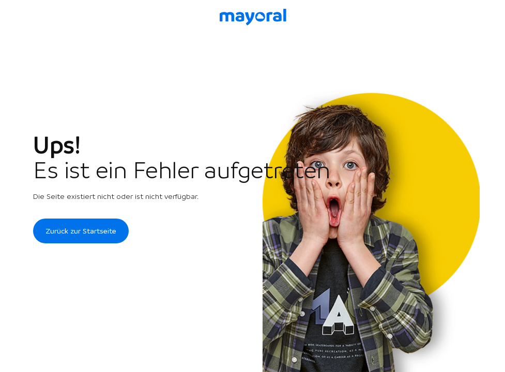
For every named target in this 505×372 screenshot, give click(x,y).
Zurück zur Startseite (80, 231)
